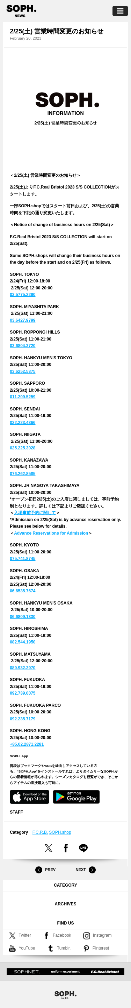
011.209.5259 (22, 396)
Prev (45, 869)
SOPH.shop (60, 832)
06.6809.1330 (22, 616)
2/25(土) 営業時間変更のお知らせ (56, 31)
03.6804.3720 (22, 345)
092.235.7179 (22, 719)
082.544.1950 (22, 642)
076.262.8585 (22, 473)
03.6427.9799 (22, 320)
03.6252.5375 (22, 371)
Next (85, 869)
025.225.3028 (22, 448)
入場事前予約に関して (35, 512)
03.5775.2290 (22, 294)
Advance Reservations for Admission (51, 533)
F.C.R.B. (40, 832)
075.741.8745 (22, 558)
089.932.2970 (22, 667)
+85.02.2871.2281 (27, 744)
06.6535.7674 (22, 591)
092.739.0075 (22, 693)
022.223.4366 (22, 422)
